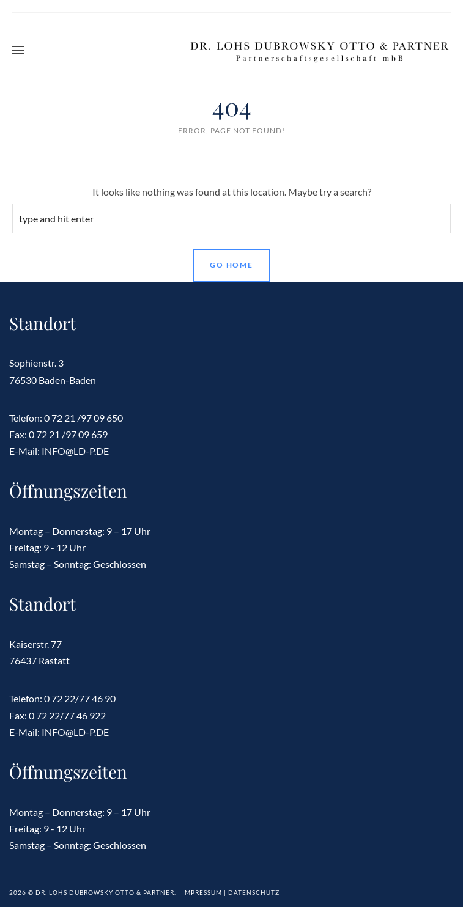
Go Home (231, 265)
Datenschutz (254, 892)
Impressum (202, 892)
